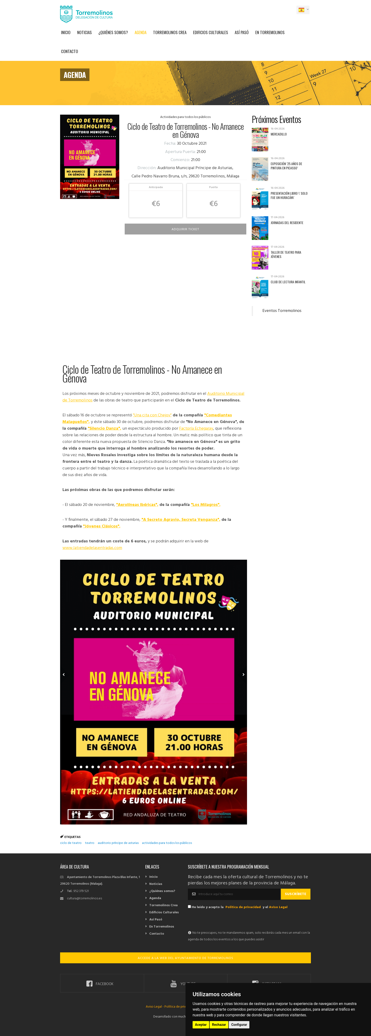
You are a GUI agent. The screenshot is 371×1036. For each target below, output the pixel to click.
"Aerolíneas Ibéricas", (137, 504)
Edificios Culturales (210, 32)
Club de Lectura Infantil (288, 281)
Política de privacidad (243, 907)
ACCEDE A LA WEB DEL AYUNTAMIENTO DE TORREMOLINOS (185, 958)
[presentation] (224, 920)
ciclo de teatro (71, 843)
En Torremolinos (270, 32)
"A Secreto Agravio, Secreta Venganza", (180, 519)
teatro (89, 843)
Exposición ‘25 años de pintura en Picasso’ (286, 165)
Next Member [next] (240, 668)
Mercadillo (279, 133)
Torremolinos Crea (169, 32)
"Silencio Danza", (104, 428)
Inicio (66, 32)
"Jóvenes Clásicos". (101, 526)
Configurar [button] (239, 1025)
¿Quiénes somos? (113, 32)
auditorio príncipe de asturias (118, 843)
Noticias (84, 32)
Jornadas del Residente (287, 222)
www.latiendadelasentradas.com (92, 548)
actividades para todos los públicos (167, 843)
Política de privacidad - (180, 1006)
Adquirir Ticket (185, 229)
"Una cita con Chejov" (152, 415)
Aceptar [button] (201, 1025)
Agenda (140, 32)
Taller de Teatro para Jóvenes (286, 254)
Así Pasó (242, 32)
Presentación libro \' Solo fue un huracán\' (289, 195)
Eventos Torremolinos (281, 311)
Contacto (69, 51)
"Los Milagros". (205, 504)
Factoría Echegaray (196, 428)
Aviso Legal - (155, 1006)
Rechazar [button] (219, 1025)
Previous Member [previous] (72, 668)
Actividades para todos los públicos (185, 117)
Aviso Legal (278, 907)
